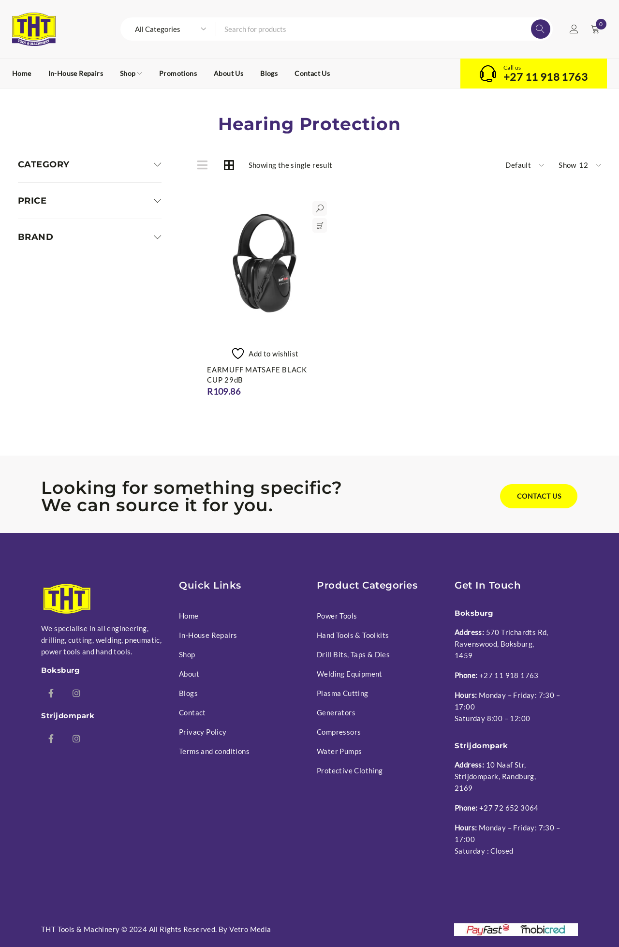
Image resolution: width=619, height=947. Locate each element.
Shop (187, 654)
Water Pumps (339, 751)
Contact (192, 712)
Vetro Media (250, 929)
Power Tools (337, 615)
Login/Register (574, 29)
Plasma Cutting (342, 693)
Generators (336, 712)
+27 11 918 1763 (545, 77)
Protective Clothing (350, 770)
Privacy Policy (203, 731)
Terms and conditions (214, 751)
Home (189, 615)
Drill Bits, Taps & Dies (353, 654)
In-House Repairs (208, 635)
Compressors (339, 731)
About (189, 673)
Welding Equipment (350, 673)
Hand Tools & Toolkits (353, 635)
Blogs (188, 693)
